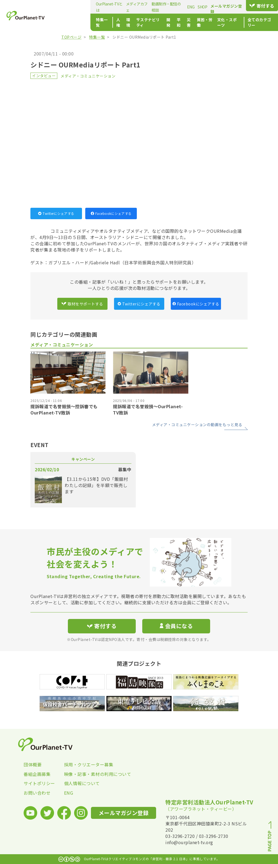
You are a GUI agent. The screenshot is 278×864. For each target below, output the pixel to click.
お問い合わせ (37, 792)
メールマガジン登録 (222, 6)
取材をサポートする (82, 303)
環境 (98, 22)
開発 (143, 22)
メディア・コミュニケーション (88, 76)
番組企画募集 (37, 774)
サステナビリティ (120, 22)
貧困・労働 (182, 22)
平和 (154, 22)
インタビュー (44, 75)
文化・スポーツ (209, 22)
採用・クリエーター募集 (84, 764)
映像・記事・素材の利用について (84, 774)
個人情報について (82, 783)
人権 (86, 22)
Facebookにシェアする (111, 213)
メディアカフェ (106, 7)
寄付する (260, 5)
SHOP (177, 7)
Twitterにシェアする (56, 213)
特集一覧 (67, 22)
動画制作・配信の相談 (140, 7)
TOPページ (71, 37)
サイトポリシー (39, 783)
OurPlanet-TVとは (75, 7)
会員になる (176, 626)
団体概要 (33, 764)
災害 (165, 22)
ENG (166, 7)
